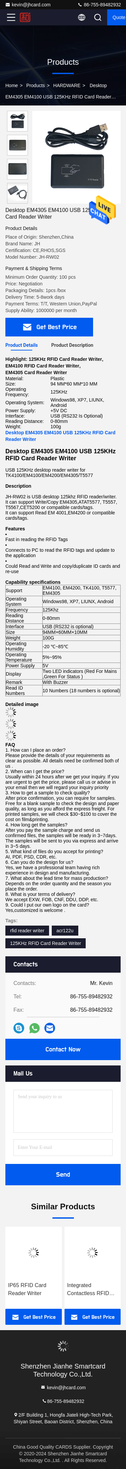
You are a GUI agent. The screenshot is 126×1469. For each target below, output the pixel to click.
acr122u (65, 930)
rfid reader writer (27, 930)
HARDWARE (67, 85)
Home (11, 85)
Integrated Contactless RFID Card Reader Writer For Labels (90, 1289)
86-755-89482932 (99, 4)
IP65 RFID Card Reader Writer (27, 1289)
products (35, 85)
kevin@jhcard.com (27, 4)
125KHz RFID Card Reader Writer (45, 943)
